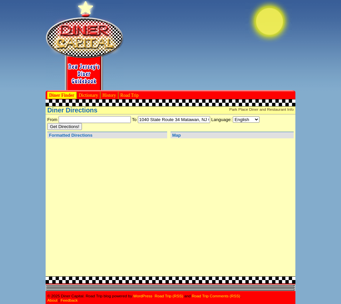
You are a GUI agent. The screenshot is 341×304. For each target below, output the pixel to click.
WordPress (143, 296)
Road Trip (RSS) (169, 296)
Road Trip (129, 95)
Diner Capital (85, 45)
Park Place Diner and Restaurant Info (261, 109)
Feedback (69, 300)
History (109, 95)
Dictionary (88, 95)
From (52, 119)
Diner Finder (61, 95)
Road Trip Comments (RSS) (216, 296)
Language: (221, 119)
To (134, 119)
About (52, 300)
